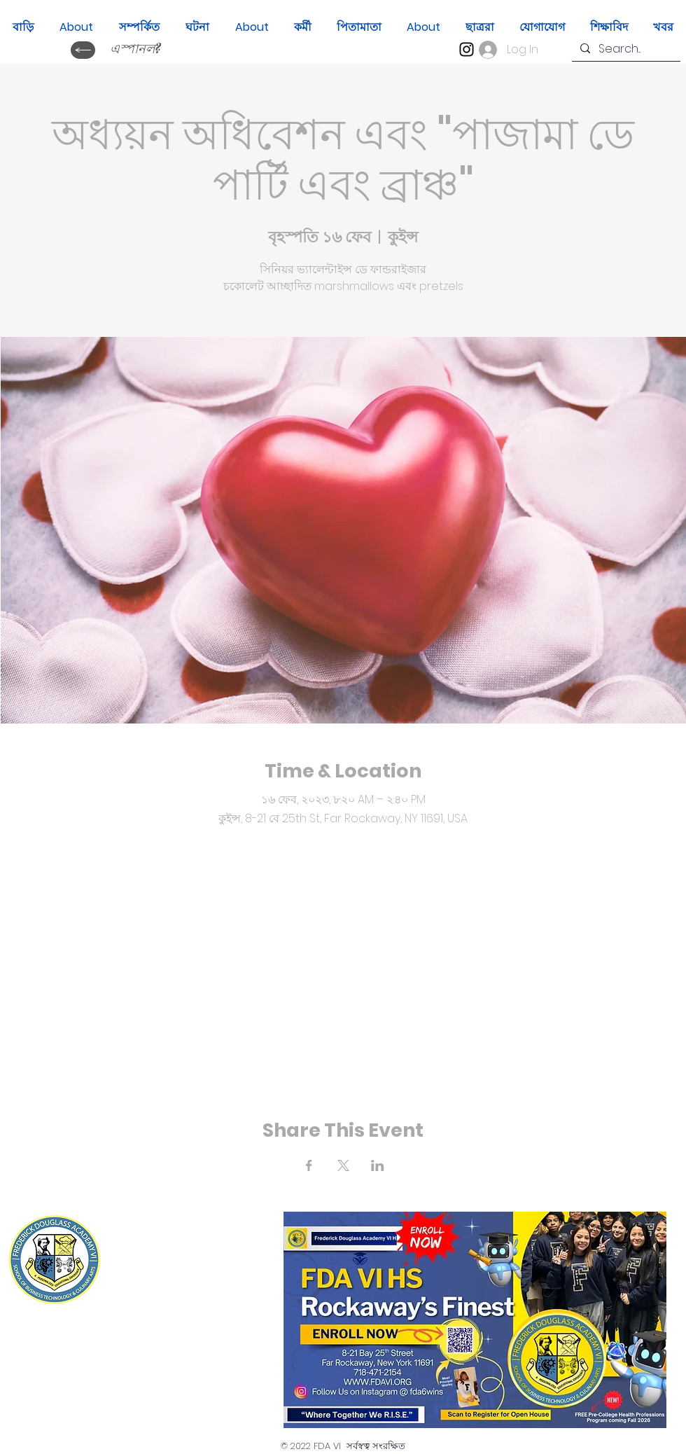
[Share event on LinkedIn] (377, 1165)
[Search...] (624, 49)
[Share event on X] (343, 1165)
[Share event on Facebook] (309, 1165)
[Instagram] (466, 49)
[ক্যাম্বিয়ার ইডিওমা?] (83, 50)
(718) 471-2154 (201, 1286)
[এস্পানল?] (135, 50)
